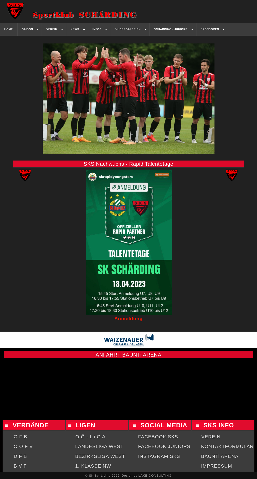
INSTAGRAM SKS (159, 456)
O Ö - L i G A (90, 436)
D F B (20, 456)
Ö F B (20, 436)
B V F (20, 466)
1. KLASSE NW (93, 466)
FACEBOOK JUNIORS (164, 446)
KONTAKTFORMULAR (227, 446)
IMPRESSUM (216, 466)
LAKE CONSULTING (155, 475)
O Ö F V (23, 446)
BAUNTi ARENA (220, 456)
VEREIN (211, 436)
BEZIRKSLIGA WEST (100, 456)
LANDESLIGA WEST (99, 446)
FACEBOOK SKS (158, 436)
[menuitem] (8, 29)
